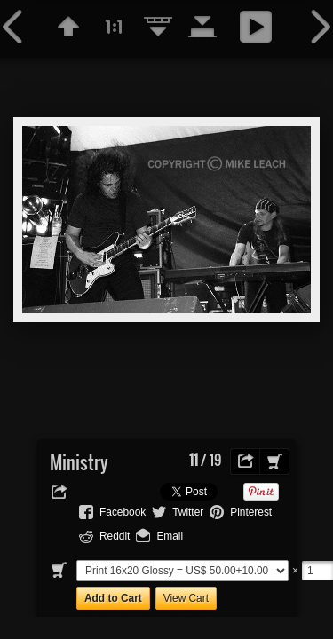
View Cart (186, 598)
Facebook (122, 512)
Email (169, 536)
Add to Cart (113, 598)
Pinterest (251, 512)
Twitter (187, 512)
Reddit (114, 536)
